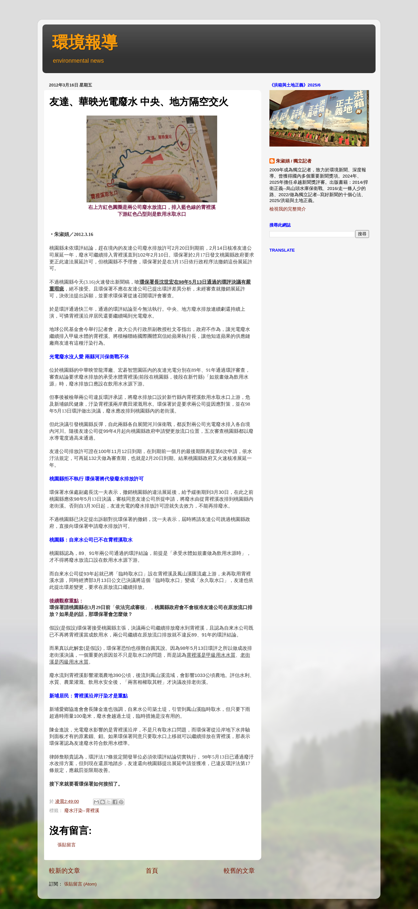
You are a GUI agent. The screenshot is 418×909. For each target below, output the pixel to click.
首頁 (152, 870)
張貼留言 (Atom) (80, 884)
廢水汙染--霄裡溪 (81, 810)
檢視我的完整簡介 (287, 209)
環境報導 (85, 42)
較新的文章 (64, 870)
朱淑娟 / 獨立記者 (294, 161)
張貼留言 (66, 844)
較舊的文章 (239, 870)
